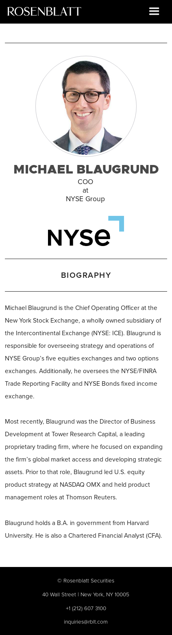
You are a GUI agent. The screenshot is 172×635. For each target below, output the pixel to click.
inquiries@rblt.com (86, 621)
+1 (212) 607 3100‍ (86, 608)
